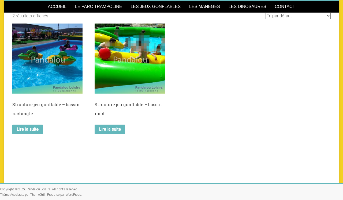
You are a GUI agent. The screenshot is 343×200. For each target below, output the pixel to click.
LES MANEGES (204, 6)
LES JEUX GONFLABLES (156, 6)
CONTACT (285, 6)
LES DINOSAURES (247, 6)
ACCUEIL (57, 6)
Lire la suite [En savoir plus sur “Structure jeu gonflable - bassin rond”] (110, 129)
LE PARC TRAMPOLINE (98, 6)
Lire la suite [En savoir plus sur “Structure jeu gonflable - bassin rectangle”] (28, 129)
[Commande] (298, 16)
